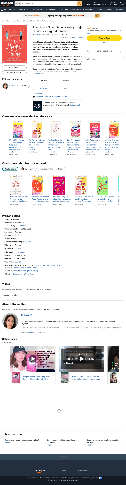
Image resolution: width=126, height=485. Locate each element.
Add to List (91, 59)
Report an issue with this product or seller (50, 97)
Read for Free (104, 38)
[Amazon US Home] (40, 471)
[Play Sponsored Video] (32, 359)
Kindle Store (6, 21)
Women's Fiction (42, 21)
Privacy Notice (45, 478)
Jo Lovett (38, 34)
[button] (3, 9)
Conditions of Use (33, 478)
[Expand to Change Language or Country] (70, 471)
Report (7, 442)
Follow (23, 86)
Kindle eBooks (17, 21)
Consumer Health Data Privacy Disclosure (65, 478)
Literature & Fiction (29, 21)
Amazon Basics (37, 10)
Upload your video (11, 295)
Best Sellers (63, 10)
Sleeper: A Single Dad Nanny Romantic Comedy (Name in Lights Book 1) (38, 378)
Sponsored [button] (6, 342)
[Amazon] (7, 4)
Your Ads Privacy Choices (89, 478)
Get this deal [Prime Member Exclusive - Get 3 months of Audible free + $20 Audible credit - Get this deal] (75, 105)
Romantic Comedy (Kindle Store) (25, 271)
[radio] (10, 169)
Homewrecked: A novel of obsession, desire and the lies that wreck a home (86, 378)
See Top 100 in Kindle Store (49, 265)
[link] (18, 145)
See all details (38, 93)
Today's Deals (75, 10)
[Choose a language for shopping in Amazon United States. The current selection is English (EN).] (87, 4)
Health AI (12, 10)
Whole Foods (51, 10)
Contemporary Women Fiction (24, 274)
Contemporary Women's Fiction (25, 268)
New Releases (88, 10)
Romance (53, 21)
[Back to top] (63, 459)
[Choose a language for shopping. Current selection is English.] (62, 470)
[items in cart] (122, 4)
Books (99, 10)
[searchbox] (49, 3)
